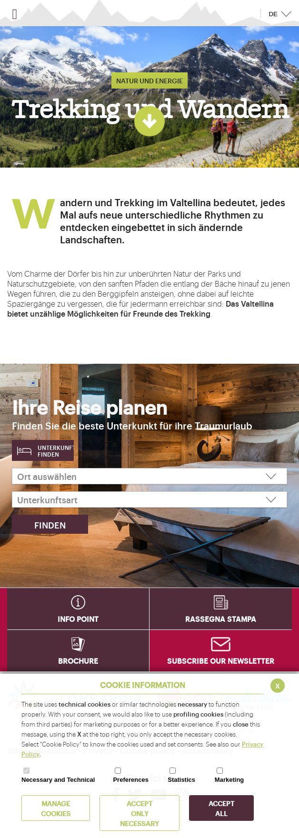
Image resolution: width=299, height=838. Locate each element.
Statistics (181, 779)
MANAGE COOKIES (55, 808)
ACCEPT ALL (221, 808)
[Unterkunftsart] (149, 499)
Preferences (130, 779)
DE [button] (273, 14)
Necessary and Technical (58, 779)
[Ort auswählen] (149, 476)
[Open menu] (14, 14)
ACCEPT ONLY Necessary (139, 813)
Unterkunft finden (56, 451)
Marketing (229, 779)
